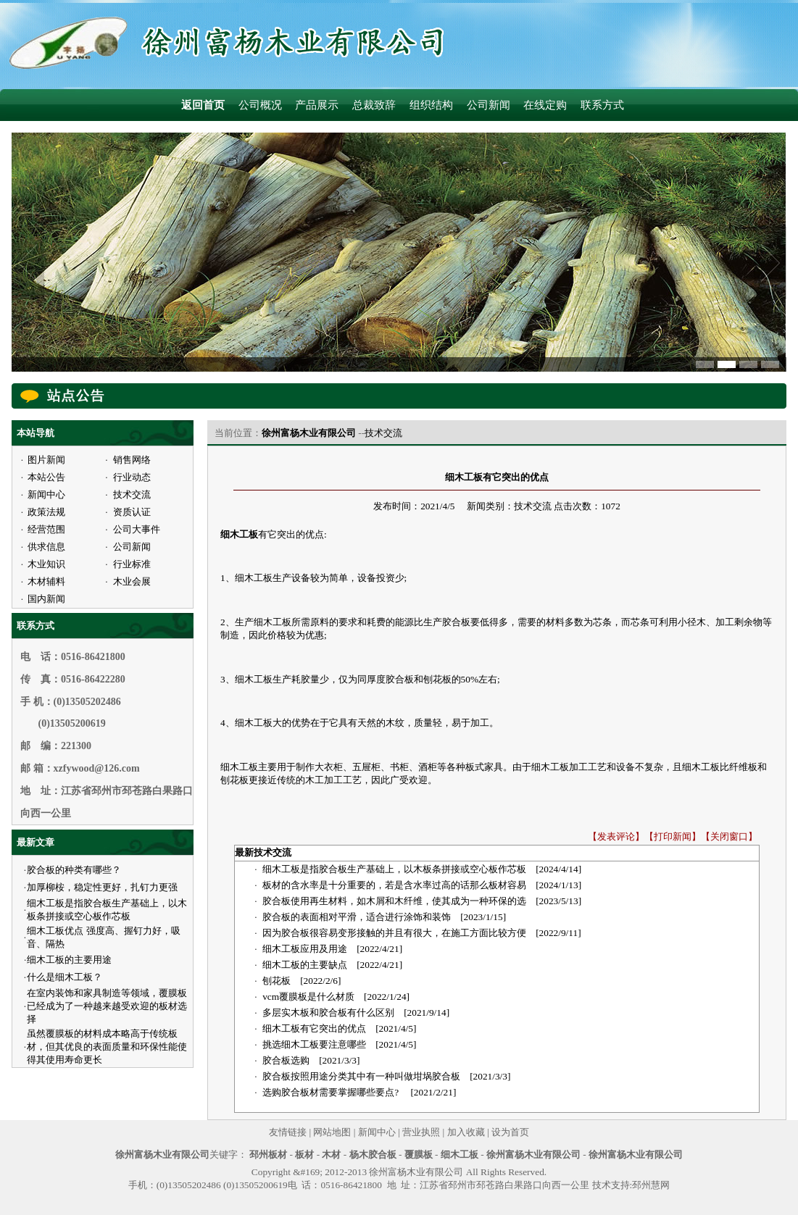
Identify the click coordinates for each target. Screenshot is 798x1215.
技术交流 (383, 432)
